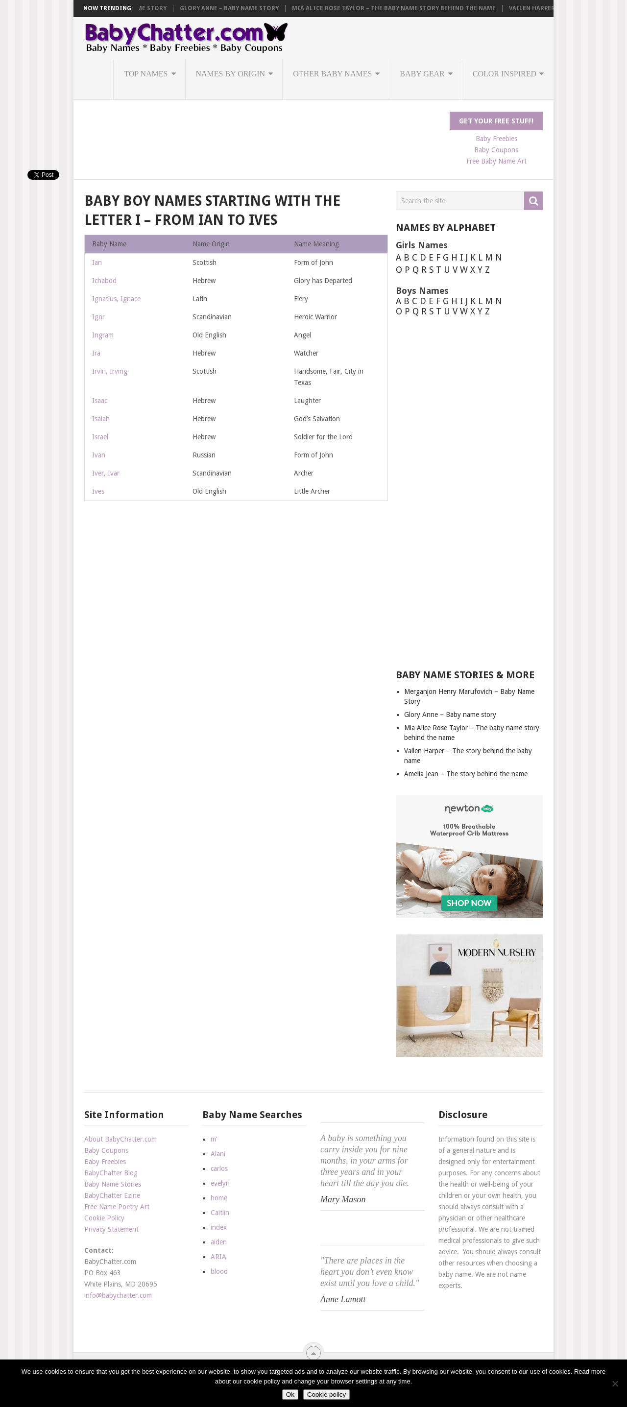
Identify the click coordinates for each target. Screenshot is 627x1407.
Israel (100, 437)
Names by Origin (230, 74)
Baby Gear (422, 74)
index (219, 1227)
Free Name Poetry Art (116, 1207)
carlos (219, 1168)
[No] (615, 1383)
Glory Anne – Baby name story (273, 8)
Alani (218, 1154)
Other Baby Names (332, 74)
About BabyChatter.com (120, 1139)
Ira (96, 353)
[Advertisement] (262, 134)
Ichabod (104, 281)
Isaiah (101, 419)
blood (219, 1271)
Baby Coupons (496, 150)
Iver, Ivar (106, 473)
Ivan (98, 455)
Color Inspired (504, 74)
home (219, 1198)
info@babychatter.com (118, 1295)
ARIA (218, 1257)
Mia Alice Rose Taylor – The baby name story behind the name (438, 8)
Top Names (146, 74)
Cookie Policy (104, 1218)
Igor (98, 317)
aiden (219, 1242)
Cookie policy (326, 1394)
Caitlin (220, 1212)
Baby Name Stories (112, 1184)
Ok (290, 1394)
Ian (97, 262)
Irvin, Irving (109, 371)
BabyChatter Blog (111, 1173)
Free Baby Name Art (496, 161)
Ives (98, 491)
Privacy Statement (111, 1229)
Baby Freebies (496, 139)
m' (214, 1139)
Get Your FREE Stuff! (496, 121)
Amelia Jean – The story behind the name (466, 774)
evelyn (220, 1183)
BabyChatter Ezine (112, 1195)
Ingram (103, 335)
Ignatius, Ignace (116, 299)
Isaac (99, 401)
